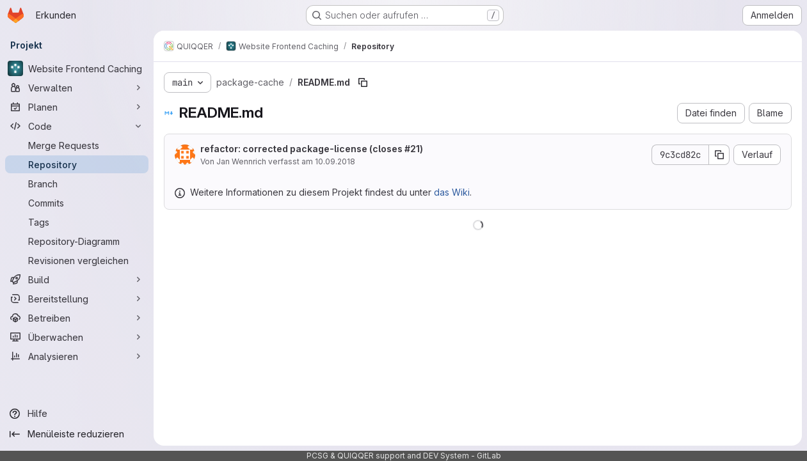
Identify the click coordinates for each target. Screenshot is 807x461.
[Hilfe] (76, 414)
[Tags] (76, 222)
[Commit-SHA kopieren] (719, 155)
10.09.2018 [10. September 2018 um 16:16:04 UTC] (335, 161)
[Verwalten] (76, 88)
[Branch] (76, 183)
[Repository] (76, 164)
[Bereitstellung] (76, 299)
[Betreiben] (76, 318)
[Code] (76, 126)
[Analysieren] (76, 356)
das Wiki (452, 192)
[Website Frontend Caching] (76, 68)
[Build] (76, 279)
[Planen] (76, 107)
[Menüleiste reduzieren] (76, 434)
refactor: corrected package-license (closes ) (311, 148)
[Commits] (76, 203)
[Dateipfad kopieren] (363, 82)
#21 (412, 148)
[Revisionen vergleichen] (76, 260)
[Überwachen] (76, 337)
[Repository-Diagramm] (76, 241)
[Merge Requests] (76, 145)
